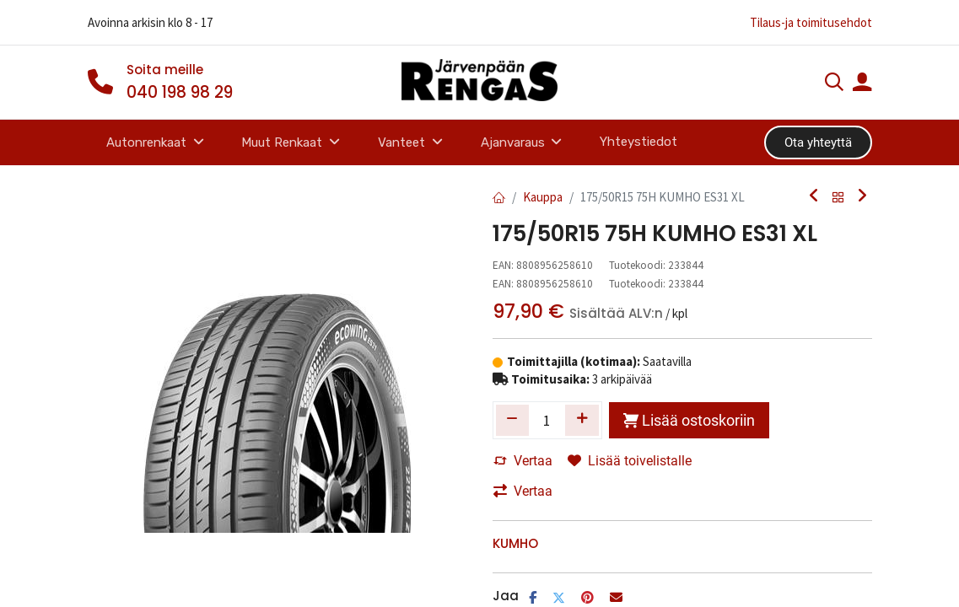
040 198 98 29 (180, 92)
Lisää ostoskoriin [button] (689, 420)
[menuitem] (639, 142)
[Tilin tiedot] (862, 84)
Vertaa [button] (522, 461)
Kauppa (543, 197)
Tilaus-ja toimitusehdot (811, 22)
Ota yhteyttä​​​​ (818, 142)
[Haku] (834, 84)
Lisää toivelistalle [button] (630, 461)
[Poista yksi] (513, 420)
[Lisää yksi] (582, 420)
